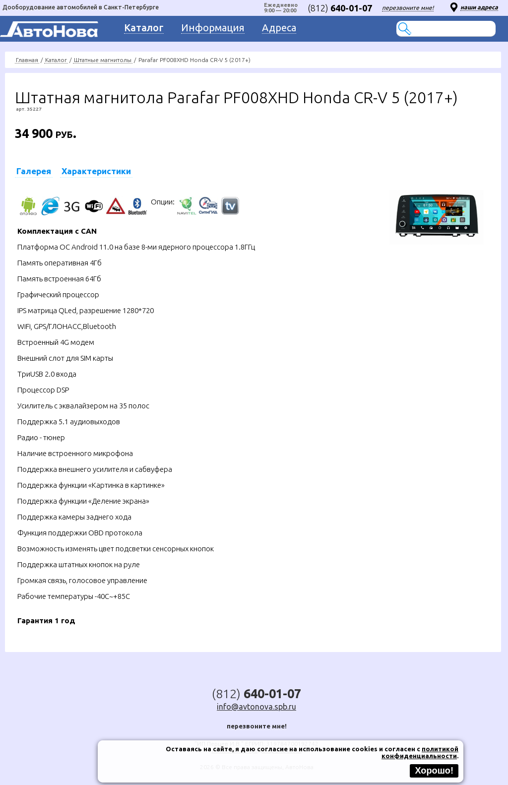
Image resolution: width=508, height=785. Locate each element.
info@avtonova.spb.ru (256, 706)
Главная (27, 60)
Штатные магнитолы (102, 60)
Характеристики (96, 171)
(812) (340, 8)
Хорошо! (434, 771)
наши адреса (479, 7)
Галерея (33, 171)
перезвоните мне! (408, 7)
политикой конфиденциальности (419, 752)
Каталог (56, 60)
